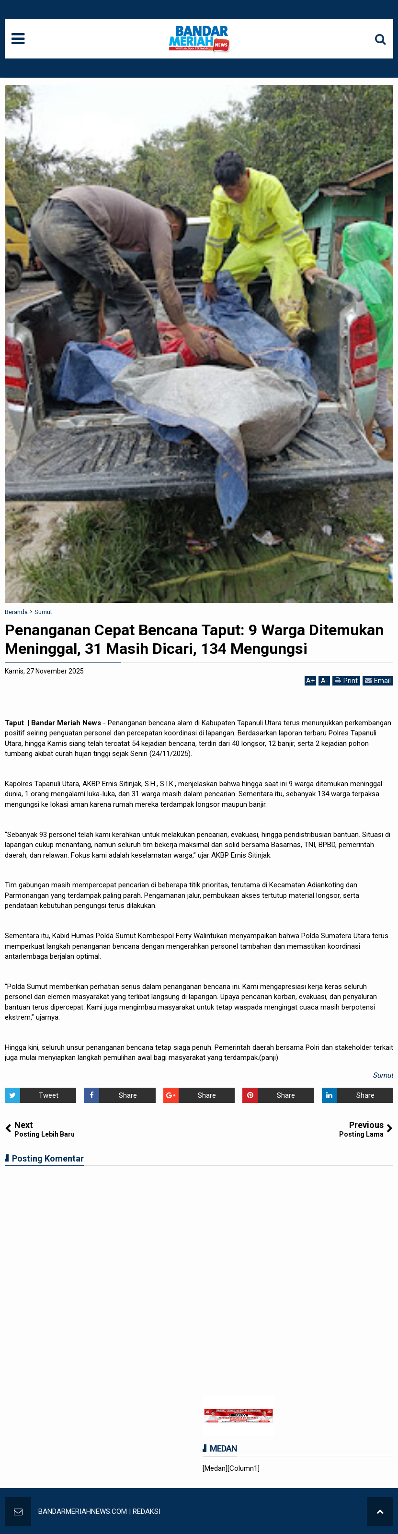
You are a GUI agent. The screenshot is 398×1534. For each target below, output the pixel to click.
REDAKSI (146, 1511)
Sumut (383, 1075)
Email (378, 680)
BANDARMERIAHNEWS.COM (82, 1511)
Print (346, 680)
